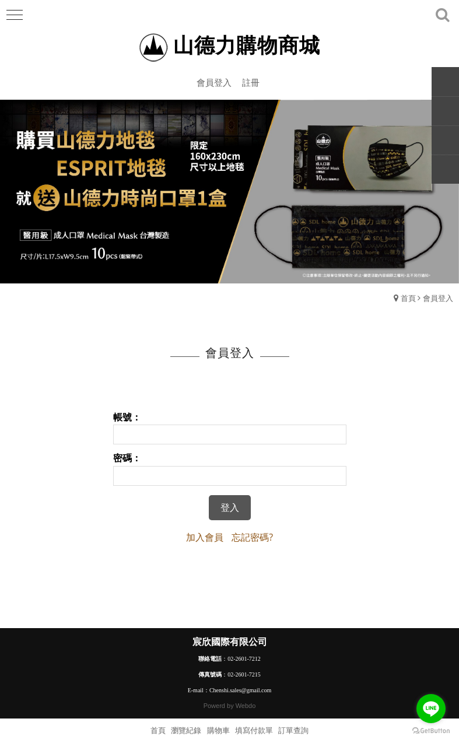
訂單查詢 (293, 730)
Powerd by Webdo (230, 705)
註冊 (251, 82)
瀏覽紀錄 (186, 730)
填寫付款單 (254, 730)
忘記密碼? (252, 537)
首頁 (408, 298)
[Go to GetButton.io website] (431, 731)
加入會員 (204, 537)
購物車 (218, 730)
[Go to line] (431, 708)
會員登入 (214, 82)
